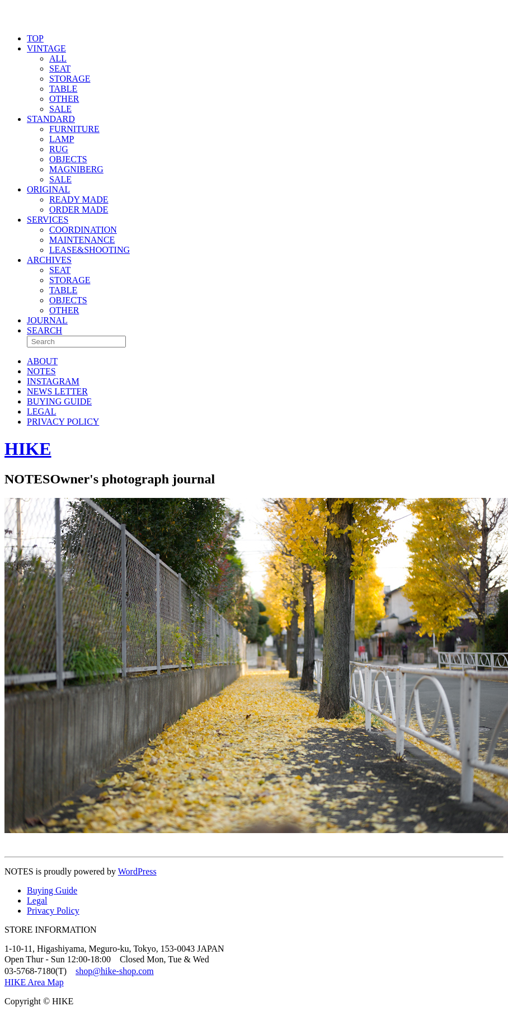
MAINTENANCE (82, 239)
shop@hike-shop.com (115, 971)
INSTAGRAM (53, 381)
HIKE (27, 449)
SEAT (59, 68)
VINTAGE (46, 48)
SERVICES (47, 219)
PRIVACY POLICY (63, 421)
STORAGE (70, 78)
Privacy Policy (53, 910)
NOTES (41, 371)
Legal (37, 900)
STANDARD (51, 119)
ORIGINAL (48, 189)
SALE (60, 109)
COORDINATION (83, 229)
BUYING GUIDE (59, 401)
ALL (58, 58)
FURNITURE (74, 129)
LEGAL (41, 411)
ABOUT (42, 361)
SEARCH (44, 330)
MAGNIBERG (76, 169)
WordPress (137, 871)
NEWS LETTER (57, 391)
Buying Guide (52, 890)
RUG (58, 149)
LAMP (61, 139)
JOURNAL (47, 320)
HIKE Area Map (34, 982)
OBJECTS (68, 159)
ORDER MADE (78, 209)
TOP (35, 38)
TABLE (63, 88)
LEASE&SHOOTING (89, 250)
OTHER (64, 99)
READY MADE (79, 199)
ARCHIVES (49, 260)
